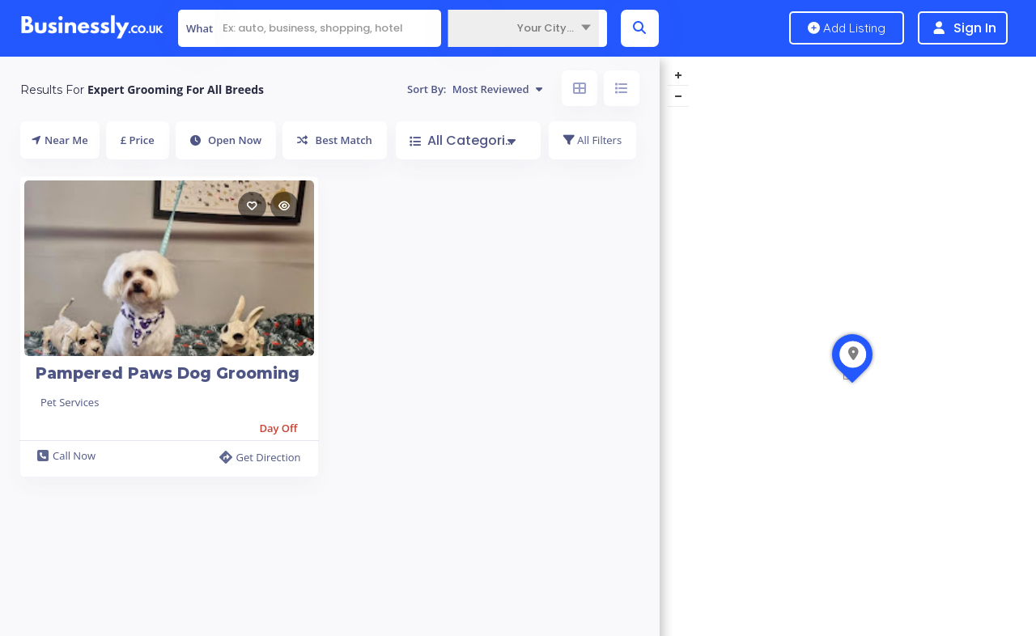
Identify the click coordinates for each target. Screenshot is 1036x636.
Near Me (60, 140)
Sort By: (474, 89)
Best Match (334, 140)
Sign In (974, 28)
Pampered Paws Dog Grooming (167, 373)
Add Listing (846, 28)
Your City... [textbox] (545, 28)
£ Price (138, 140)
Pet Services (69, 402)
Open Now (226, 140)
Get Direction (259, 457)
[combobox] (523, 28)
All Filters (592, 140)
